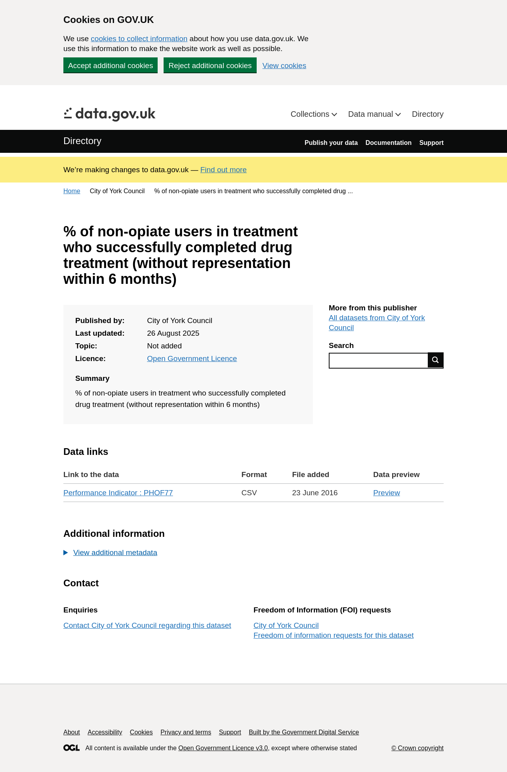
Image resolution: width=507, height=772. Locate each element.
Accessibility (105, 732)
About (71, 732)
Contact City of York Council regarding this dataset (147, 625)
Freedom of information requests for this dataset (334, 635)
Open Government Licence (192, 358)
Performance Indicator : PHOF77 (118, 493)
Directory (428, 114)
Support (431, 142)
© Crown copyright (417, 748)
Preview (386, 493)
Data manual (371, 114)
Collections (311, 114)
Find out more (223, 169)
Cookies (141, 732)
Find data (436, 359)
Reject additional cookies (210, 65)
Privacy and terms (185, 732)
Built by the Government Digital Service (304, 732)
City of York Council (286, 625)
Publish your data (331, 142)
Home (71, 191)
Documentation (389, 142)
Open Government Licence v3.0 (223, 748)
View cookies (285, 65)
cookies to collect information (139, 38)
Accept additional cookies (110, 65)
